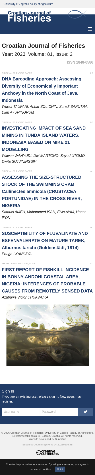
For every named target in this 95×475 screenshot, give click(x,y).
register (7, 401)
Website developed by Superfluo (47, 438)
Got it (60, 469)
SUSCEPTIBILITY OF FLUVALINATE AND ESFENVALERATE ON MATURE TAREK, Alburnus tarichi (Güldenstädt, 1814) (45, 240)
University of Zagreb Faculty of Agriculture (28, 4)
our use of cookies (40, 469)
